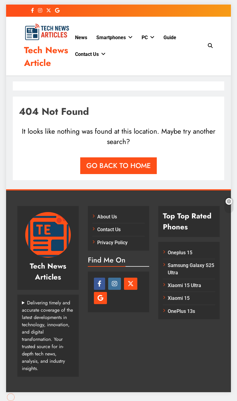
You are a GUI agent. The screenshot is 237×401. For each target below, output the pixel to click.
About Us (107, 217)
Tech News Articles (48, 271)
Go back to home (118, 165)
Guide (169, 37)
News (81, 37)
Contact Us (87, 54)
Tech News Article (46, 56)
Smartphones (111, 37)
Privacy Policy (112, 242)
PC (145, 37)
